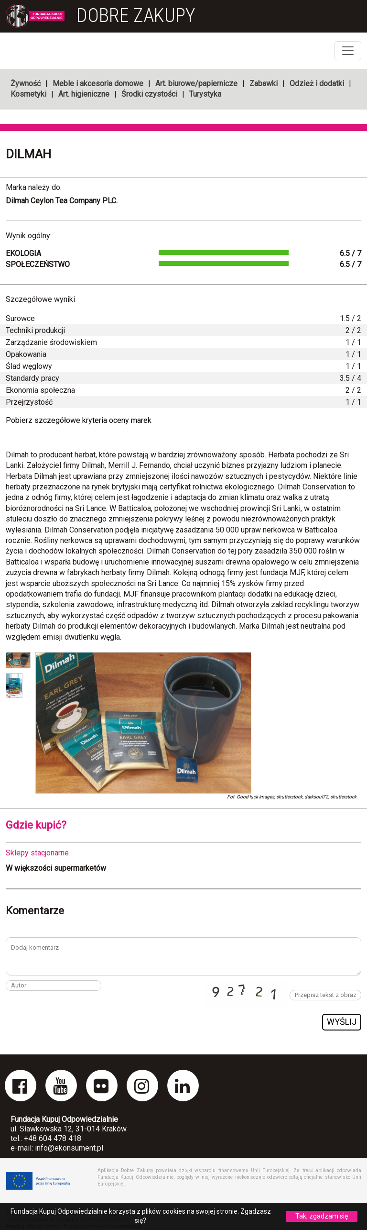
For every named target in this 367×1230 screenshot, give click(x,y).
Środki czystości (149, 94)
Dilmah (28, 154)
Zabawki (263, 83)
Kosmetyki (28, 94)
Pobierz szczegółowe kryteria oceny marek (78, 420)
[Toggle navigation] (348, 50)
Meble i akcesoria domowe (98, 83)
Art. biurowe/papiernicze (196, 83)
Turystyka (205, 94)
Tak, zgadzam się (321, 1216)
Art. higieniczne (83, 94)
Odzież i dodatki (317, 83)
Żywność (26, 83)
